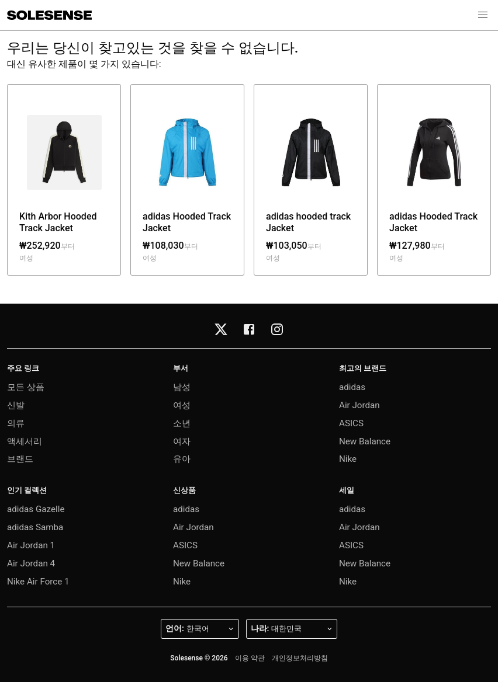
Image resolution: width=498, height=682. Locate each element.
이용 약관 (250, 658)
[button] (483, 15)
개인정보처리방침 (300, 658)
